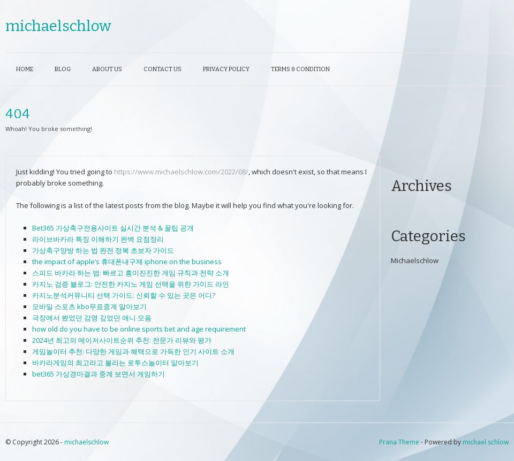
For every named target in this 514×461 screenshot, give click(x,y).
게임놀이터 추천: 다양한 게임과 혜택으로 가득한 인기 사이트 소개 (133, 351)
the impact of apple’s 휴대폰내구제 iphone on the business (127, 261)
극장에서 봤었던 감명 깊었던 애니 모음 (92, 317)
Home (24, 69)
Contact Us (162, 69)
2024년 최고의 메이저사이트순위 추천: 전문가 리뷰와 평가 (121, 340)
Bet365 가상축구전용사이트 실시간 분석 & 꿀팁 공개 (113, 228)
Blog (63, 69)
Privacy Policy (226, 69)
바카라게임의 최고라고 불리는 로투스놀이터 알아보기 (115, 362)
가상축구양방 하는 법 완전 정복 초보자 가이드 (103, 250)
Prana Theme (399, 442)
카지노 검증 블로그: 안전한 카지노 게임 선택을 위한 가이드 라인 (130, 284)
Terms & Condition (300, 69)
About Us (107, 69)
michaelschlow (58, 26)
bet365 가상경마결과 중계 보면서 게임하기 (98, 374)
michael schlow (486, 442)
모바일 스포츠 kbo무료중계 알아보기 (89, 306)
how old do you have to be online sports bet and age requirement (139, 329)
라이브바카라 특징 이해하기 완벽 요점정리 (98, 239)
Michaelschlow (415, 260)
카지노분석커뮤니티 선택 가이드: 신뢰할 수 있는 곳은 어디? (123, 295)
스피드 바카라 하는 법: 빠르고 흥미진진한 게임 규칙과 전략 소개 (130, 273)
